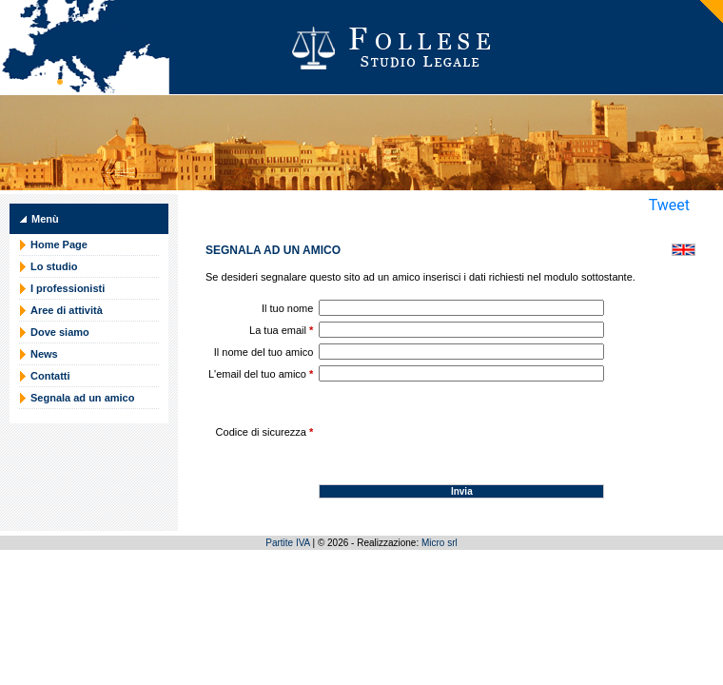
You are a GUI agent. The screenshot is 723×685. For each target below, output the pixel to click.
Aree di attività (66, 310)
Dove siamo (59, 332)
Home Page (59, 244)
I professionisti (67, 288)
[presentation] (463, 424)
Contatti (50, 376)
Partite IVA (287, 543)
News (44, 354)
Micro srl (439, 543)
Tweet (669, 205)
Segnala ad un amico (82, 397)
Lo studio (54, 266)
